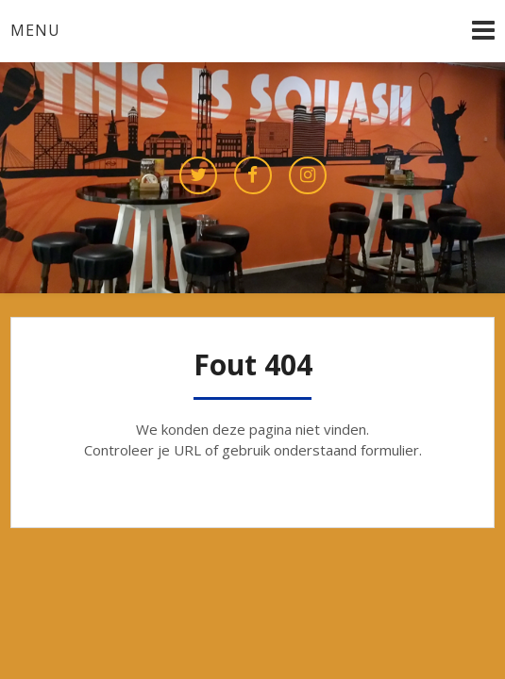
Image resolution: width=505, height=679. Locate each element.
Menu (35, 30)
